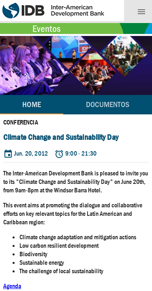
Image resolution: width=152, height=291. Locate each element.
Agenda (12, 286)
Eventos (46, 29)
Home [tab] (31, 104)
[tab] (107, 104)
